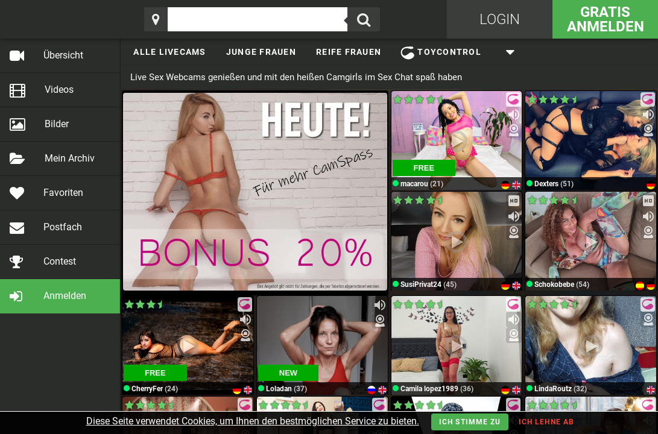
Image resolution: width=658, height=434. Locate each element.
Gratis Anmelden (605, 19)
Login (499, 19)
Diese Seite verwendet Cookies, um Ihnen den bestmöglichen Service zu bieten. (252, 421)
